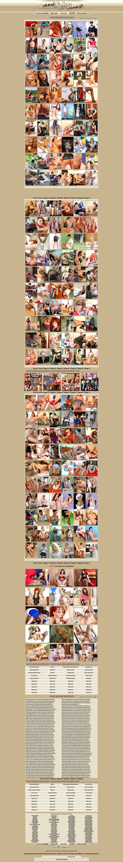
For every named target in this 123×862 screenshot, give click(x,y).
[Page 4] (66, 198)
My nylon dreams (62, 859)
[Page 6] (80, 198)
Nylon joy (52, 672)
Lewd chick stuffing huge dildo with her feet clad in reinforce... (76, 757)
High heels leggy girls (34, 667)
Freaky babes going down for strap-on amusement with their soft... (77, 728)
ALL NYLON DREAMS (42, 13)
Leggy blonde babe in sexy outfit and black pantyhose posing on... (40, 701)
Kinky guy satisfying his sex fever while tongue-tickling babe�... (76, 699)
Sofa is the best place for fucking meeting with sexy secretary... (76, 740)
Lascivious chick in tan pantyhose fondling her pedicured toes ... (76, 745)
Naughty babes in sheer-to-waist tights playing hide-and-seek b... (40, 710)
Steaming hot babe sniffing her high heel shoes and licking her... (40, 735)
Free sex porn (34, 675)
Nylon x (52, 667)
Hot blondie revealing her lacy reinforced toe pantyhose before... (76, 734)
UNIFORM (72, 13)
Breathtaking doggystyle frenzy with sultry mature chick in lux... (40, 743)
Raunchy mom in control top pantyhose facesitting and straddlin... (40, 750)
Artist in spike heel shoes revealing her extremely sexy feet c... (40, 745)
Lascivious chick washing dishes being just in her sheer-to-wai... (76, 770)
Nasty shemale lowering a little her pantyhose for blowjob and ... (76, 705)
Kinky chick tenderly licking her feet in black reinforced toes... (39, 772)
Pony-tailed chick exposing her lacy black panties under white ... (40, 775)
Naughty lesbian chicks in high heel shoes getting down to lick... (40, 748)
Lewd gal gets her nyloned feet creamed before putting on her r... (76, 720)
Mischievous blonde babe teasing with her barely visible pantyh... (40, 767)
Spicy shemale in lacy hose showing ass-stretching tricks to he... (76, 751)
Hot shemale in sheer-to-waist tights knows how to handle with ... (76, 702)
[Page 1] (46, 198)
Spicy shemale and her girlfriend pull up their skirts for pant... (75, 739)
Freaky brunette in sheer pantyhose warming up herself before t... (40, 773)
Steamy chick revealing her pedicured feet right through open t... (40, 746)
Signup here (88, 678)
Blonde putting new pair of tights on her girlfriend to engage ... (40, 761)
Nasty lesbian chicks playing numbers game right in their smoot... (40, 731)
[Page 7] (87, 198)
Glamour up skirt (70, 669)
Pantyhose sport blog (50, 853)
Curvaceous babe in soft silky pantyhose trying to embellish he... (76, 746)
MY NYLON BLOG (82, 13)
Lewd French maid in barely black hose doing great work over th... (76, 772)
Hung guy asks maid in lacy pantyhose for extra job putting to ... (76, 701)
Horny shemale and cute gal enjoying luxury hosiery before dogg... (41, 764)
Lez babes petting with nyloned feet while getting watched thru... (40, 724)
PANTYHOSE (54, 13)
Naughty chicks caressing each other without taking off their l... (76, 716)
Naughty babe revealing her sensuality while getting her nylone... (76, 742)
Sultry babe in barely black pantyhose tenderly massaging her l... (40, 740)
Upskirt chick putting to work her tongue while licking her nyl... (76, 723)
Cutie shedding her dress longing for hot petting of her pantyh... (40, 715)
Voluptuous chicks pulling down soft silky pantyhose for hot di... (76, 775)
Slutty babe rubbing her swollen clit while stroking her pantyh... (40, 770)
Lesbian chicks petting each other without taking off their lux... (40, 728)
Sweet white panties (34, 669)
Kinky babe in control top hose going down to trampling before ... (40, 716)
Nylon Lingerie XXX (88, 672)
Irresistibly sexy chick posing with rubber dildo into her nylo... (39, 732)
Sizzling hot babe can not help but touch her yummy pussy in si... (76, 712)
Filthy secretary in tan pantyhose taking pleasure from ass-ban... (76, 766)
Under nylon (52, 669)
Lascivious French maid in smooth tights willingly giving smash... (76, 732)
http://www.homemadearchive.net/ (70, 667)
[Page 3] (60, 198)
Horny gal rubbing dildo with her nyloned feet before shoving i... (76, 735)
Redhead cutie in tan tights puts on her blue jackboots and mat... (40, 757)
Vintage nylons (70, 672)
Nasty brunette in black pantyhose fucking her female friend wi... (76, 767)
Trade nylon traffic (71, 856)
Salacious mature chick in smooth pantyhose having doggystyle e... (77, 754)
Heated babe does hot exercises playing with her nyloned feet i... (76, 769)
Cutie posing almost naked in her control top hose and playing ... (76, 718)
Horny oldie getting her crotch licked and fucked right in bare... (40, 762)
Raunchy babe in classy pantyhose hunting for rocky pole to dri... (76, 715)
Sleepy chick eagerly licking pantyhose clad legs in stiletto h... (76, 713)
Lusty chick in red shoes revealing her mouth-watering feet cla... (40, 766)
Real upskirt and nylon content (33, 853)
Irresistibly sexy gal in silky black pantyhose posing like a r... (39, 704)
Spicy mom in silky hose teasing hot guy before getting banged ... (76, 748)
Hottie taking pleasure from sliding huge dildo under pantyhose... (76, 737)
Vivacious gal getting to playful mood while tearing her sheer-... (40, 707)
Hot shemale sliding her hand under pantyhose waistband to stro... (41, 721)
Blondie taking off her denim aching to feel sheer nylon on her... (40, 737)
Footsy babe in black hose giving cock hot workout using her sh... (76, 761)
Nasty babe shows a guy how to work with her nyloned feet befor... (76, 709)
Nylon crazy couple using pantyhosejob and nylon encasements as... (77, 753)
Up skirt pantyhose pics (92, 853)
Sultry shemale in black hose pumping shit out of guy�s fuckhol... (76, 724)
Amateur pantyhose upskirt (34, 672)
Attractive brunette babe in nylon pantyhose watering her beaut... (76, 710)
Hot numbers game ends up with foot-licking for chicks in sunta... (40, 712)
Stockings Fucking (52, 675)
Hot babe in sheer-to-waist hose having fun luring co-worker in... (40, 769)
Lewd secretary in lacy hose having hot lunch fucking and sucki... (40, 726)
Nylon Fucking (89, 675)
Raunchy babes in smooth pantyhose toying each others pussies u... (41, 709)
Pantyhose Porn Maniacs (76, 853)
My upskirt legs (88, 667)
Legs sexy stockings (70, 675)
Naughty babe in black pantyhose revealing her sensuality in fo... (76, 743)
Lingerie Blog (52, 678)
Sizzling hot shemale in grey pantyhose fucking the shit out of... (40, 751)
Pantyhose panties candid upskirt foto (70, 704)
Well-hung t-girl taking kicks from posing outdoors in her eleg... (76, 756)
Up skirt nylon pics (89, 669)
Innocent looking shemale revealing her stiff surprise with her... (40, 739)
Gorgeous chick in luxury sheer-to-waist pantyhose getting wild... (40, 699)
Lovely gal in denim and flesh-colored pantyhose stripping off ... (40, 705)
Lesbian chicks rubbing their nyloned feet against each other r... (76, 773)
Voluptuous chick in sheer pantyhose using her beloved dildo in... (76, 726)
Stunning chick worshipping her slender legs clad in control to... (76, 750)
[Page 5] (73, 198)
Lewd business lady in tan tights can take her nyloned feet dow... (76, 759)
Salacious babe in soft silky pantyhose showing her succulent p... (40, 729)
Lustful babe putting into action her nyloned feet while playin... (40, 777)
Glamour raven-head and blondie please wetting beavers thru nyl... (76, 729)
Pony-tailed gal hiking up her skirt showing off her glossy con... (40, 713)
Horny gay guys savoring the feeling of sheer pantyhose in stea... (40, 742)
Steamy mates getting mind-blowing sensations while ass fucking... (41, 753)
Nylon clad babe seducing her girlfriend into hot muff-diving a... (76, 777)
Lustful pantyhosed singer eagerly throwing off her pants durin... (76, 731)
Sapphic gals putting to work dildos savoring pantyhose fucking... (40, 723)
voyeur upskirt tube (34, 678)
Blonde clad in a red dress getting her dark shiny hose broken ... (40, 718)
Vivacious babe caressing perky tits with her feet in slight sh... (76, 721)
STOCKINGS (63, 13)
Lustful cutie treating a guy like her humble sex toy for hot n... (75, 762)
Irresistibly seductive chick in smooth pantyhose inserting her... (40, 756)
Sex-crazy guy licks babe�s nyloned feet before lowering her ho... (40, 759)
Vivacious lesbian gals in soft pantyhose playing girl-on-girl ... (39, 754)
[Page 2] (53, 198)
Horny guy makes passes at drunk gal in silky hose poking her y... (76, 707)
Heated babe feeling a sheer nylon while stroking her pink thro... (40, 734)
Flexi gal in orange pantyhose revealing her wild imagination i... (40, 702)
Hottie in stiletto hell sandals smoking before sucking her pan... (40, 720)
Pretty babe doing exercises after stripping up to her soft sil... (75, 764)
